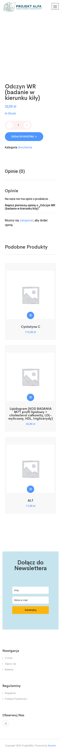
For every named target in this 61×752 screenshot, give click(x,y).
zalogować (27, 220)
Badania (9, 669)
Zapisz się (10, 663)
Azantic (52, 745)
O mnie (8, 658)
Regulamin (10, 693)
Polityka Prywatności (16, 698)
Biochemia (25, 147)
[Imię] (30, 590)
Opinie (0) (15, 171)
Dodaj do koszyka (22, 136)
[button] (30, 315)
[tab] (15, 171)
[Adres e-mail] (30, 600)
